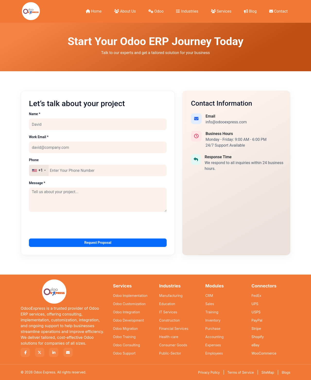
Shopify (257, 337)
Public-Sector (170, 353)
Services (221, 11)
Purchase (212, 328)
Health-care (168, 337)
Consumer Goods (173, 345)
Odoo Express (44, 372)
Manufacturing (170, 295)
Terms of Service (240, 372)
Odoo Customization (129, 304)
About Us (125, 11)
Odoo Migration (125, 328)
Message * (37, 183)
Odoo (156, 11)
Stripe (256, 328)
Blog (250, 11)
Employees (214, 353)
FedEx (256, 295)
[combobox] (39, 170)
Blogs (286, 372)
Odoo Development (128, 320)
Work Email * (39, 137)
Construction (169, 320)
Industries (187, 11)
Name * (34, 114)
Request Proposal (97, 243)
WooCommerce (263, 353)
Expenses (213, 345)
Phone (34, 160)
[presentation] (66, 225)
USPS (255, 312)
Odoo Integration (126, 312)
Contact (278, 11)
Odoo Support (124, 353)
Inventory (212, 320)
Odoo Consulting (126, 345)
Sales (209, 304)
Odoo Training (124, 337)
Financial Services (173, 328)
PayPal (256, 320)
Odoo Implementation (130, 295)
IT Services (168, 312)
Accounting (214, 337)
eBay (255, 345)
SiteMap (267, 372)
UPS (254, 304)
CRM (209, 295)
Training (211, 312)
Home (94, 11)
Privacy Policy (209, 372)
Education (167, 304)
